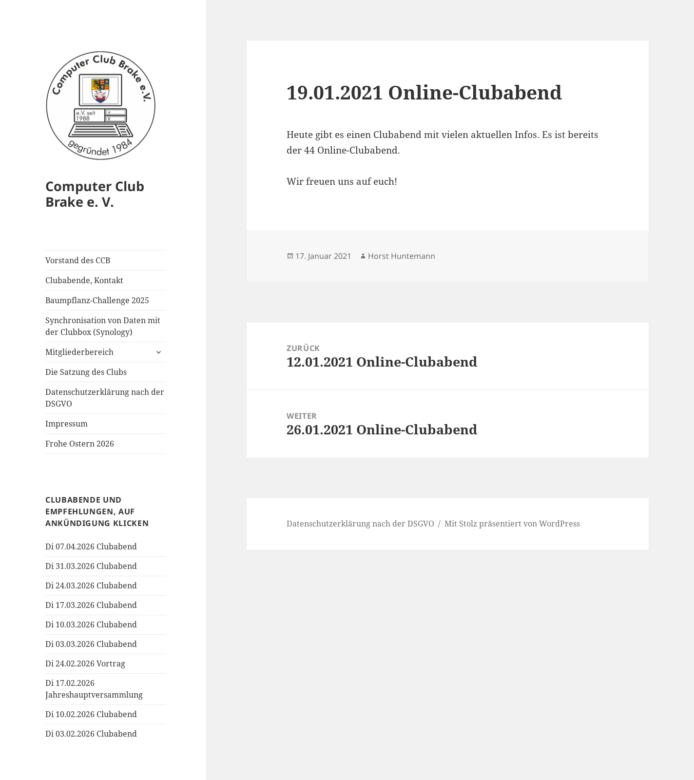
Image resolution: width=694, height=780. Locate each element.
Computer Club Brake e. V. (94, 194)
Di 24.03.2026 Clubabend (91, 585)
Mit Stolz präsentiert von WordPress (512, 523)
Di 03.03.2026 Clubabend (91, 644)
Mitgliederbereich (79, 352)
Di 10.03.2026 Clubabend (91, 624)
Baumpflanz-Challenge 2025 (97, 300)
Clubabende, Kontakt (84, 280)
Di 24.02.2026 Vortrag (85, 663)
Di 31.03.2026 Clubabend (91, 566)
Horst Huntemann (401, 256)
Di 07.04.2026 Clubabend (91, 546)
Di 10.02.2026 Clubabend (91, 714)
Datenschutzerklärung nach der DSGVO (104, 398)
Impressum (66, 423)
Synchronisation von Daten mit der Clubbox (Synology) (102, 326)
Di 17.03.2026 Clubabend (91, 605)
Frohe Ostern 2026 (79, 443)
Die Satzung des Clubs (86, 372)
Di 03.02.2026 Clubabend (91, 733)
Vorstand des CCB (77, 260)
